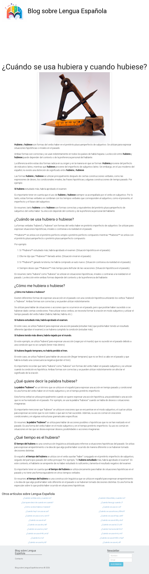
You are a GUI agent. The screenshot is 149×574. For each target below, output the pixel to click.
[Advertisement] (74, 41)
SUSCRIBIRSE (116, 564)
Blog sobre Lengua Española (67, 11)
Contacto (19, 559)
